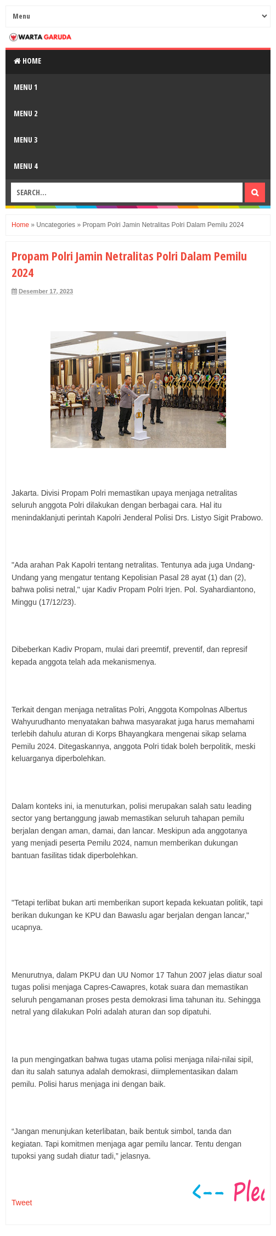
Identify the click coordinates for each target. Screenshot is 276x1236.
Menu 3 (25, 139)
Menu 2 (25, 113)
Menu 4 (25, 166)
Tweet (22, 1202)
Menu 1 (25, 87)
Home (27, 60)
